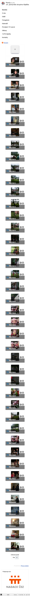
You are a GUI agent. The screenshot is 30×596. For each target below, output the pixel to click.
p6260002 (12, 65)
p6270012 (12, 183)
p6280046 (12, 526)
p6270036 (12, 408)
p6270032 (12, 372)
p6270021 (12, 289)
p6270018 (12, 254)
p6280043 (12, 490)
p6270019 (12, 266)
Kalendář (5, 23)
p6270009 (12, 147)
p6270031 (12, 360)
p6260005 (12, 100)
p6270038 (12, 431)
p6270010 (12, 159)
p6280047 (12, 538)
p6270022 (12, 301)
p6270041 (12, 467)
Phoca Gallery (25, 566)
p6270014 (12, 207)
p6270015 (12, 218)
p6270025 (12, 337)
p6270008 (12, 136)
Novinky (4, 9)
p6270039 (12, 443)
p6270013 (12, 195)
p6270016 (12, 230)
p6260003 (12, 77)
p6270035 (12, 396)
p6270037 (12, 419)
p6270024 (12, 325)
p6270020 (12, 278)
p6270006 (12, 112)
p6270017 (12, 242)
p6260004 (12, 88)
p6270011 (12, 171)
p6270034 (12, 384)
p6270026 (12, 349)
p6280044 (12, 502)
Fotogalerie (5, 20)
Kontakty (5, 37)
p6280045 (12, 514)
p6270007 (12, 124)
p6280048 (12, 550)
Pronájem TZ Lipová (8, 27)
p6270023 (12, 313)
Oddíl (3, 16)
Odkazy (4, 30)
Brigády (6, 43)
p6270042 (12, 479)
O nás (4, 13)
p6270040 (12, 455)
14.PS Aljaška (6, 34)
